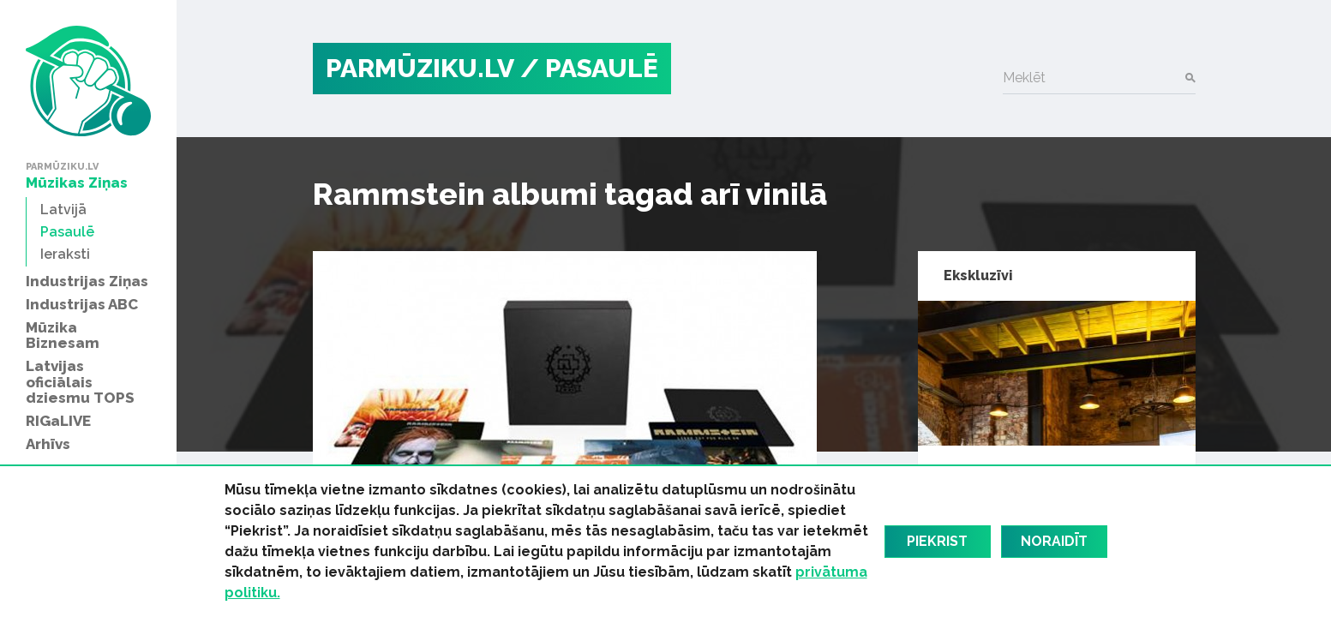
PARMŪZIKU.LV (420, 68)
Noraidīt (1054, 541)
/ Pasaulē (589, 68)
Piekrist (937, 541)
